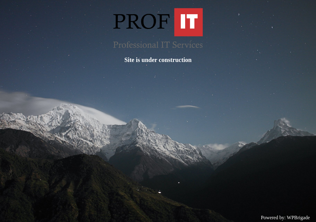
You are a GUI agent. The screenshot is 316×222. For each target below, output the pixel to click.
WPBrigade (298, 217)
